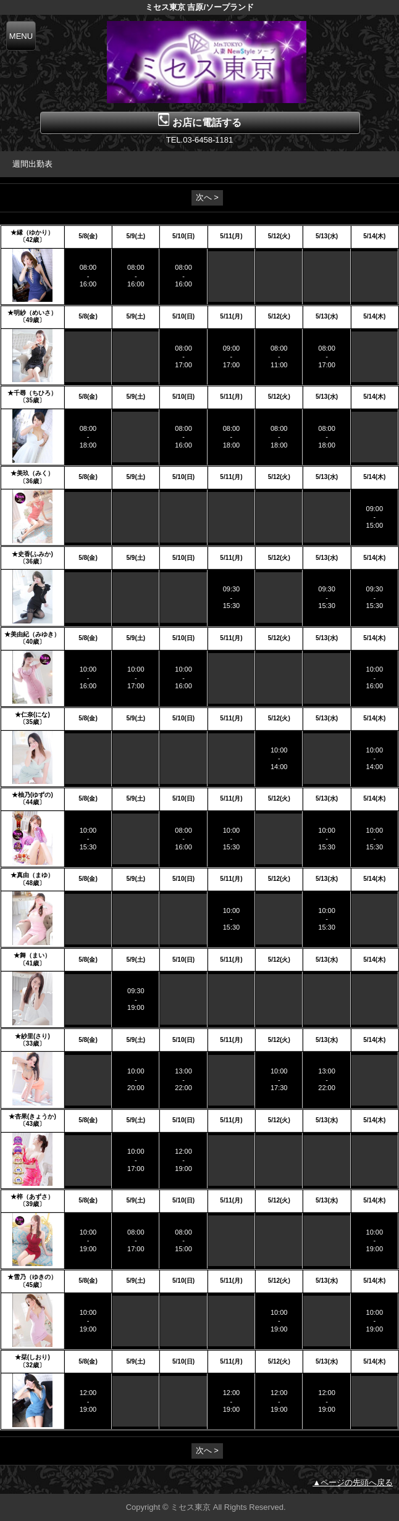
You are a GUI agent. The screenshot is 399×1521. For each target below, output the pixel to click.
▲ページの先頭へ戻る (353, 1482)
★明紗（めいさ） (32, 312)
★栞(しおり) (32, 1357)
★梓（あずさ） (32, 1196)
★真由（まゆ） (32, 875)
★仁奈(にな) (32, 714)
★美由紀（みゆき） (32, 634)
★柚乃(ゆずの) (32, 794)
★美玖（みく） (32, 473)
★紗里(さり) (32, 1036)
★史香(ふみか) (32, 554)
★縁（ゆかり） (32, 232)
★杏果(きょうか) (32, 1116)
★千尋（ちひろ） (32, 393)
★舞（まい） (32, 955)
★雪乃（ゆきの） (32, 1276)
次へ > (207, 197)
